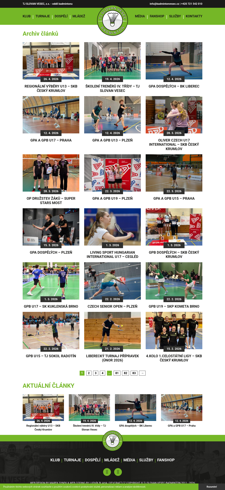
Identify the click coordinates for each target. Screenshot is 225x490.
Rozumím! (212, 486)
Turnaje (42, 16)
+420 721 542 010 (191, 3)
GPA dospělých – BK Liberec (135, 425)
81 (117, 373)
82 (125, 373)
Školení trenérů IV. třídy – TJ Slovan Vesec (89, 427)
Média (140, 16)
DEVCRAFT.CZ (117, 482)
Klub (27, 16)
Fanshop (157, 16)
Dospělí (61, 16)
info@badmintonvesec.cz (164, 3)
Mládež (79, 16)
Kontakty (194, 16)
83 (134, 373)
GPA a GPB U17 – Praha (182, 425)
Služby (175, 16)
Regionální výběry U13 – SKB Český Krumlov (43, 427)
